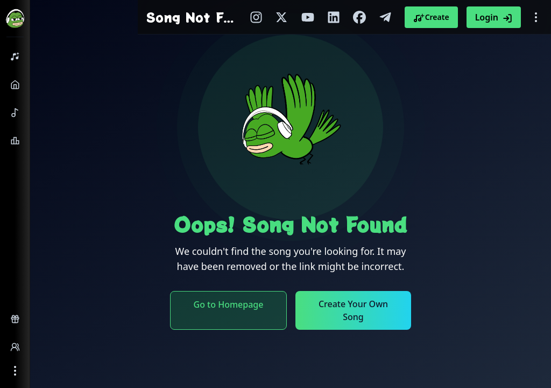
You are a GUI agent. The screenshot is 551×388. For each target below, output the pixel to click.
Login (493, 17)
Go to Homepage (229, 304)
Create (431, 17)
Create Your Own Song (353, 310)
